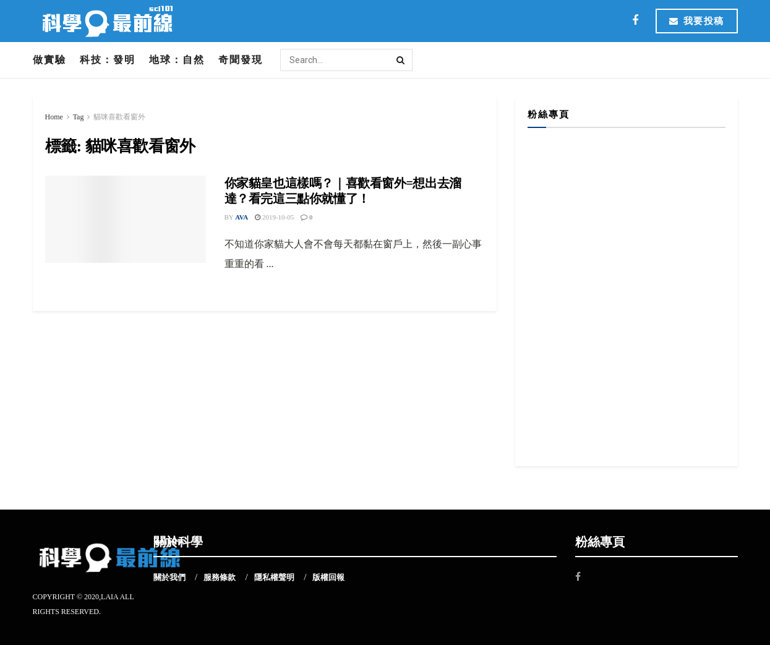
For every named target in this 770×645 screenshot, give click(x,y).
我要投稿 (696, 21)
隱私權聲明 (274, 577)
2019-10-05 (274, 217)
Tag (78, 117)
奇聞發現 (240, 59)
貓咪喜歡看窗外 (119, 117)
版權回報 (328, 577)
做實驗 (49, 59)
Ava (241, 217)
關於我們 (169, 577)
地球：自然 (177, 59)
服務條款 (219, 577)
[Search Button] (401, 60)
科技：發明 (107, 59)
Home (54, 117)
